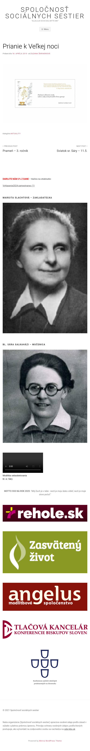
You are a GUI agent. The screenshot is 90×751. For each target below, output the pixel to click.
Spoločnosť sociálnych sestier (45, 12)
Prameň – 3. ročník (22, 148)
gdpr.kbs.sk (69, 729)
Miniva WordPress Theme (50, 741)
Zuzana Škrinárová (40, 54)
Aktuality (15, 134)
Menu (46, 29)
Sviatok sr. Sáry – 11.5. (67, 148)
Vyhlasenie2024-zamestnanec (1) (19, 185)
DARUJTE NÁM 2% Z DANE (16, 179)
